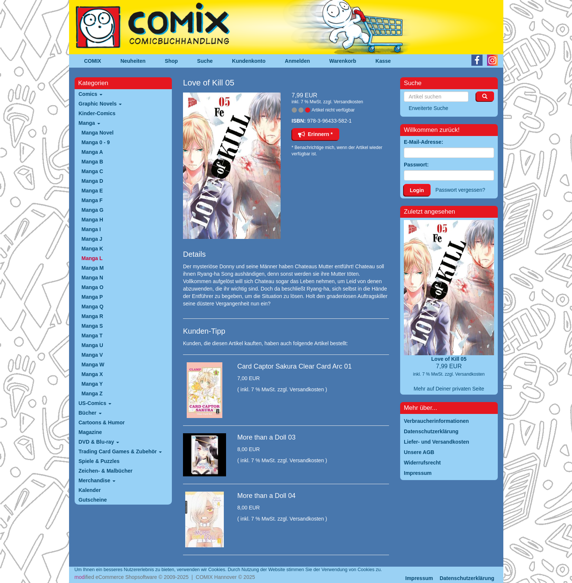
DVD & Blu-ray (99, 442)
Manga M (93, 268)
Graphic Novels (100, 104)
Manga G (93, 210)
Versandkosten (348, 101)
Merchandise (97, 480)
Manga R (92, 316)
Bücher (90, 413)
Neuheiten (133, 61)
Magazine (90, 432)
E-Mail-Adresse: (423, 142)
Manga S (92, 326)
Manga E (92, 191)
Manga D (92, 181)
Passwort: (416, 165)
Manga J (92, 239)
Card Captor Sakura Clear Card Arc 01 (294, 366)
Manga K (92, 249)
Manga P (92, 297)
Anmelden (297, 61)
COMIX (92, 61)
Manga (89, 123)
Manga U (92, 345)
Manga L (92, 258)
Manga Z (92, 393)
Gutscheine (93, 500)
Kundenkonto (248, 61)
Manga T (92, 336)
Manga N (92, 278)
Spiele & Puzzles (99, 461)
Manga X (92, 374)
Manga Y (92, 384)
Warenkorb (342, 61)
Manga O (93, 287)
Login (417, 190)
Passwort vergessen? (460, 190)
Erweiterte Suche (428, 108)
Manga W (93, 364)
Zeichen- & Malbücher (106, 471)
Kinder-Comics (97, 113)
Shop (171, 61)
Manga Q (93, 307)
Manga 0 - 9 (96, 142)
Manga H (92, 220)
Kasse (383, 61)
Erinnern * (315, 134)
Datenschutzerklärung (466, 578)
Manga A (92, 152)
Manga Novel (98, 133)
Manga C (92, 171)
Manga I (91, 229)
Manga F (92, 200)
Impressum (419, 578)
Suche (205, 61)
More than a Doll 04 (266, 495)
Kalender (90, 490)
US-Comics (95, 403)
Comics (90, 94)
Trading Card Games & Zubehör (120, 451)
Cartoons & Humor (102, 422)
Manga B (92, 162)
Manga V (92, 355)
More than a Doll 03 (266, 437)
